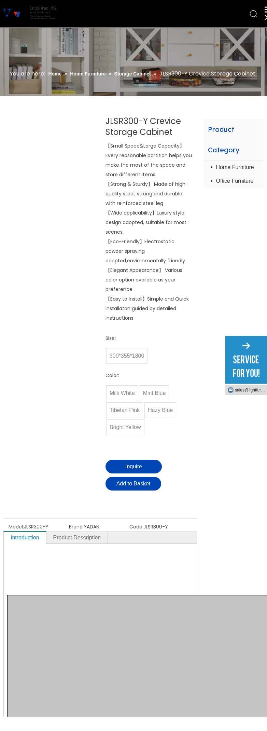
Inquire (133, 466)
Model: (16, 526)
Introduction (25, 537)
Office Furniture (235, 181)
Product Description (77, 537)
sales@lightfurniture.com (251, 390)
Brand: (76, 526)
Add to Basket (133, 483)
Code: (136, 526)
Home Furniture (235, 167)
